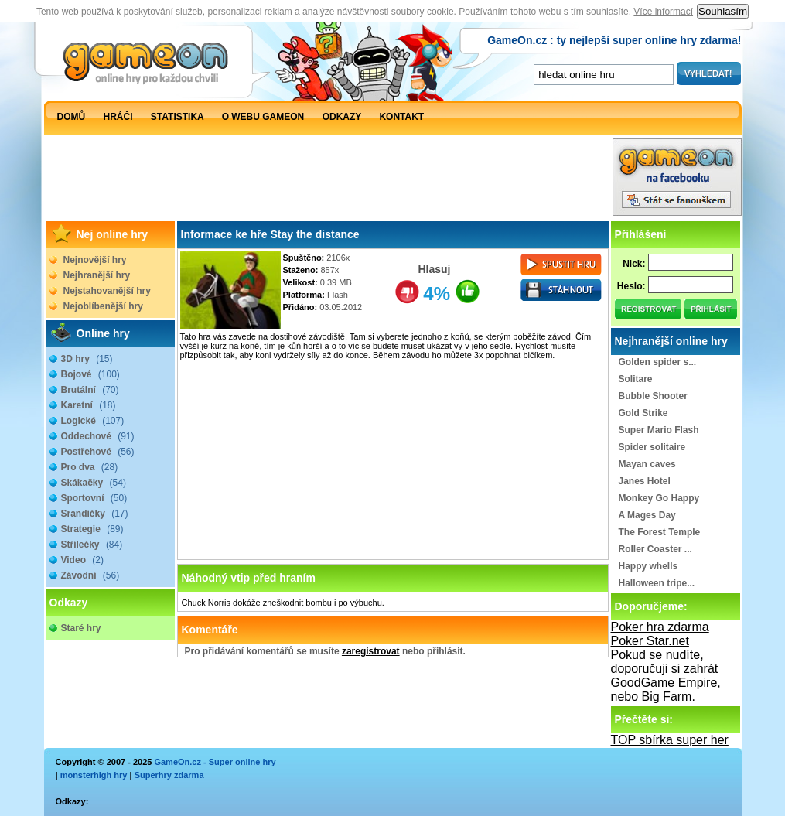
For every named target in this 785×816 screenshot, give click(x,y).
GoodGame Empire (664, 682)
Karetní (88, 405)
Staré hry (81, 628)
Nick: (634, 263)
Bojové (90, 374)
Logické (93, 420)
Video (82, 560)
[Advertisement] (327, 181)
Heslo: (631, 286)
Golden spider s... (658, 362)
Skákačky (93, 482)
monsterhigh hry (94, 775)
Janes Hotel (645, 481)
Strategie (92, 529)
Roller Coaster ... (655, 549)
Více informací (663, 11)
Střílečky (92, 544)
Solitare (636, 379)
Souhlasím (722, 11)
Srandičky (94, 513)
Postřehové (98, 451)
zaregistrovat (371, 651)
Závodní (90, 575)
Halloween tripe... (657, 583)
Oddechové (98, 436)
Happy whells (648, 566)
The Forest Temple (660, 532)
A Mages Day (647, 515)
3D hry (87, 358)
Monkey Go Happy (659, 498)
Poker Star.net (650, 640)
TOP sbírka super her (670, 739)
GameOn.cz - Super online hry (214, 761)
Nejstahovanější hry (107, 290)
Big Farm (667, 696)
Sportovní (94, 498)
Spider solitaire (652, 447)
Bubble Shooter (653, 396)
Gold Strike (643, 413)
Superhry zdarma (169, 775)
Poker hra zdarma (660, 626)
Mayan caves (647, 464)
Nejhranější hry (97, 275)
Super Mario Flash (659, 430)
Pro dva (89, 467)
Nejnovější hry (95, 259)
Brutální (90, 389)
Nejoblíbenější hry (103, 306)
